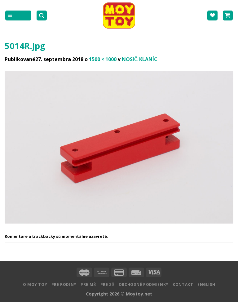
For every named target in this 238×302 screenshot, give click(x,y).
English (206, 284)
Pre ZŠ (107, 284)
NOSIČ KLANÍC (139, 59)
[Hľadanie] (42, 16)
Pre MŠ (88, 284)
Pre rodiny (64, 284)
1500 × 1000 (103, 59)
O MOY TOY (35, 284)
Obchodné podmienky (144, 284)
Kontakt (183, 284)
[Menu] (18, 16)
